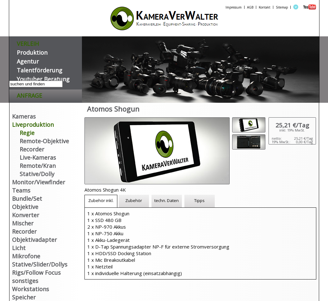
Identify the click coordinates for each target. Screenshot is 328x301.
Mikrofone (26, 256)
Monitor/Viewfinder (38, 182)
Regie (27, 133)
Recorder (32, 149)
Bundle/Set (27, 198)
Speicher (24, 297)
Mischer (23, 223)
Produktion (32, 51)
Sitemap (282, 7)
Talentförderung (39, 69)
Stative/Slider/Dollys (39, 264)
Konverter (25, 215)
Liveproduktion (33, 124)
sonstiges (25, 281)
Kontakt (264, 7)
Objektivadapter (34, 239)
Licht (19, 248)
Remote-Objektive (44, 141)
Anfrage (29, 94)
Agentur (28, 60)
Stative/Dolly (37, 174)
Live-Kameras (38, 157)
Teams (21, 190)
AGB (250, 7)
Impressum (234, 7)
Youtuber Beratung (43, 78)
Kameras (24, 116)
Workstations (30, 289)
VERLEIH (28, 42)
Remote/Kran (38, 165)
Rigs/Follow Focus (36, 272)
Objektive (25, 207)
